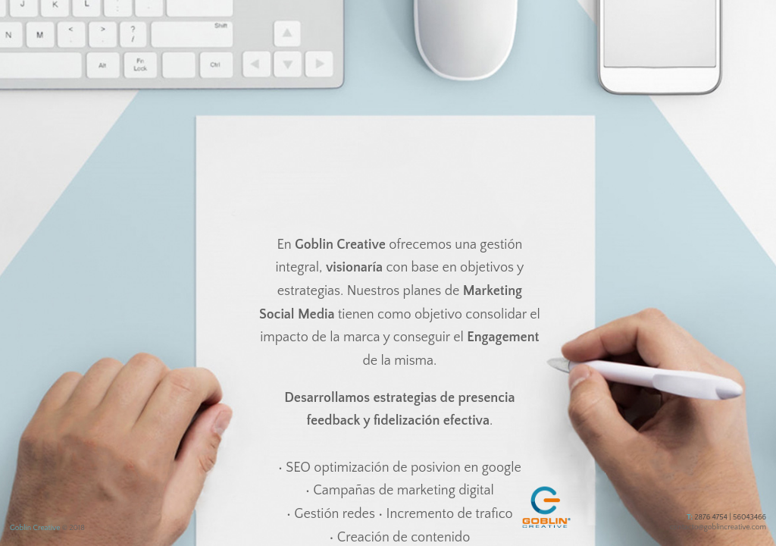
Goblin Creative (35, 528)
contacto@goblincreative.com (718, 527)
